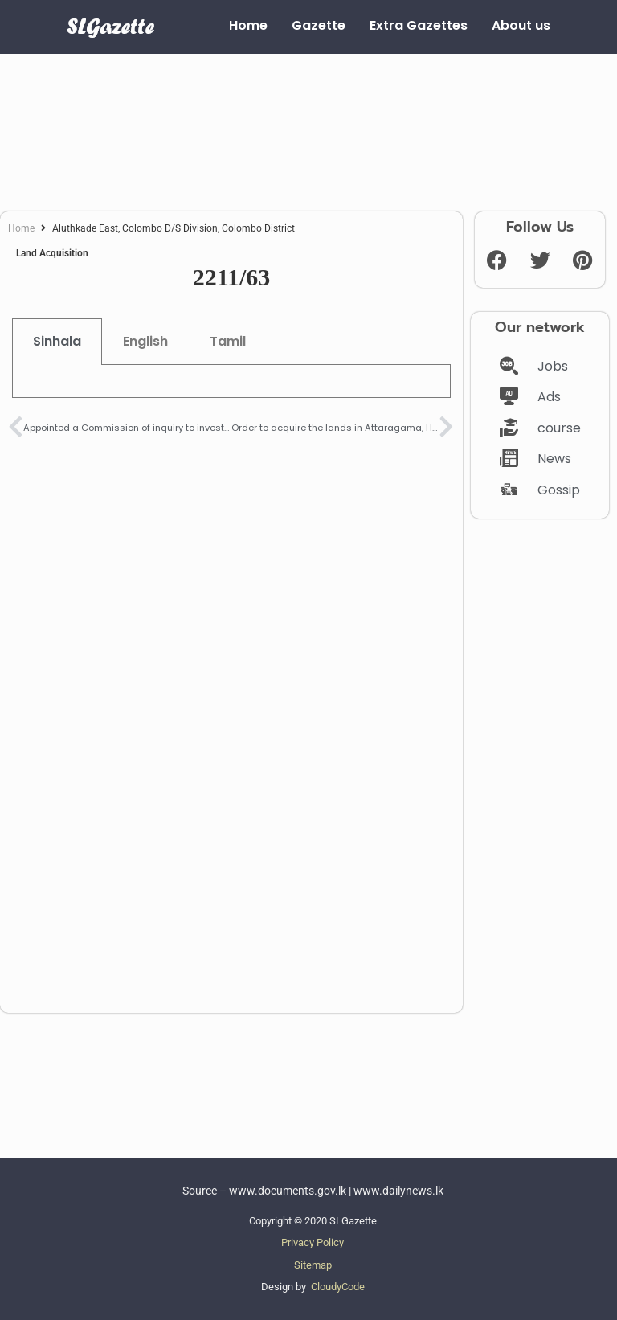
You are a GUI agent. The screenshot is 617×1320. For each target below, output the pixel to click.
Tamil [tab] (228, 341)
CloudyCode (338, 1287)
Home (21, 228)
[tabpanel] (231, 381)
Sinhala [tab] (57, 341)
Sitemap (313, 1265)
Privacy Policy (312, 1242)
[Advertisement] (308, 126)
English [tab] (145, 341)
